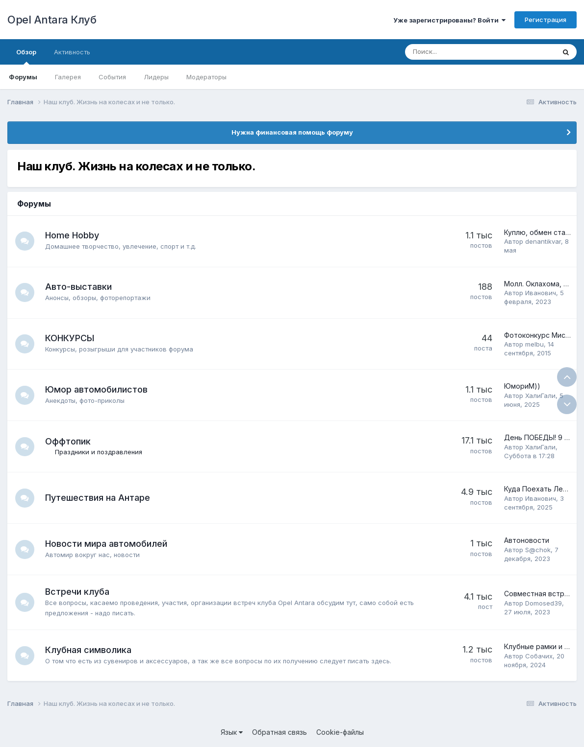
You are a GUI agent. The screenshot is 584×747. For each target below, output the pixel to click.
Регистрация (545, 19)
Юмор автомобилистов (97, 389)
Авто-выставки (79, 286)
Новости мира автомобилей (107, 543)
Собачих (539, 656)
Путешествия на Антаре (98, 497)
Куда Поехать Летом (540, 489)
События (112, 77)
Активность (72, 52)
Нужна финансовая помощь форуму (292, 132)
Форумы (23, 77)
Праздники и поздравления (99, 452)
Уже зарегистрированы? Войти (449, 20)
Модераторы (206, 77)
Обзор (26, 56)
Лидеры (156, 77)
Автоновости (526, 540)
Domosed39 (543, 603)
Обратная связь (279, 732)
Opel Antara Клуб (51, 19)
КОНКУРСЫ (70, 338)
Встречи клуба (78, 591)
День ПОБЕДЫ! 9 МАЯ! (542, 437)
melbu (534, 344)
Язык (232, 732)
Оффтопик (68, 441)
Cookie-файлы (340, 732)
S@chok (538, 550)
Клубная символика (89, 650)
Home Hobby (73, 235)
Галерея (68, 77)
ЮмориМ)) (522, 386)
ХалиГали (540, 395)
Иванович (540, 293)
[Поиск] (453, 52)
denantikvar (543, 241)
